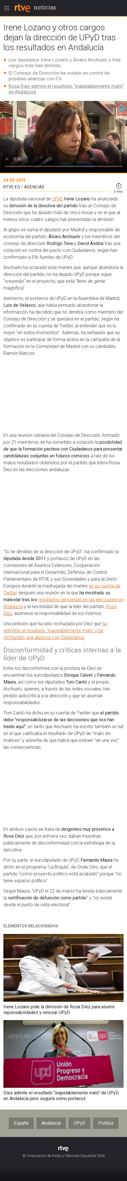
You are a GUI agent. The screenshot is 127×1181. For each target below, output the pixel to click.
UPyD (57, 199)
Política (105, 1123)
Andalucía (51, 1123)
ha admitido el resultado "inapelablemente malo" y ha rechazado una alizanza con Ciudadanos (55, 630)
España (21, 1123)
